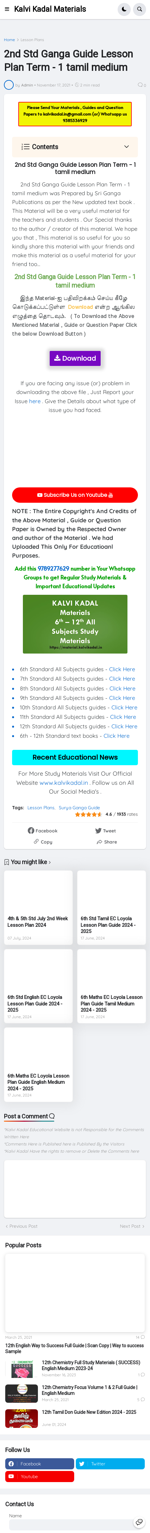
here (35, 401)
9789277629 (53, 568)
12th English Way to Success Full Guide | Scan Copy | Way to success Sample (74, 1348)
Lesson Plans (32, 40)
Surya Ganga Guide (79, 808)
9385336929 (75, 120)
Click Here (122, 669)
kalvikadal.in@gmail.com (67, 114)
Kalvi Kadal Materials (50, 9)
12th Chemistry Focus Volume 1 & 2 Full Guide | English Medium (89, 1390)
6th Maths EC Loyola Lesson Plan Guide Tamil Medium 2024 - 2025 (111, 1003)
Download (75, 358)
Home (9, 40)
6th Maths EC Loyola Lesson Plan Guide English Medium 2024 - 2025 (38, 1082)
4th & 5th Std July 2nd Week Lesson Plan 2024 (38, 922)
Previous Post (23, 1226)
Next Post (130, 1226)
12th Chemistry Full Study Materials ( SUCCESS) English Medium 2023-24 (91, 1365)
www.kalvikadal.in (64, 782)
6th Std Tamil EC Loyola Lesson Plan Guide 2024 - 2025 (108, 925)
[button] (9, 9)
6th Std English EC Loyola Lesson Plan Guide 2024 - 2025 (35, 1003)
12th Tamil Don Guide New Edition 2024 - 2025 (89, 1412)
